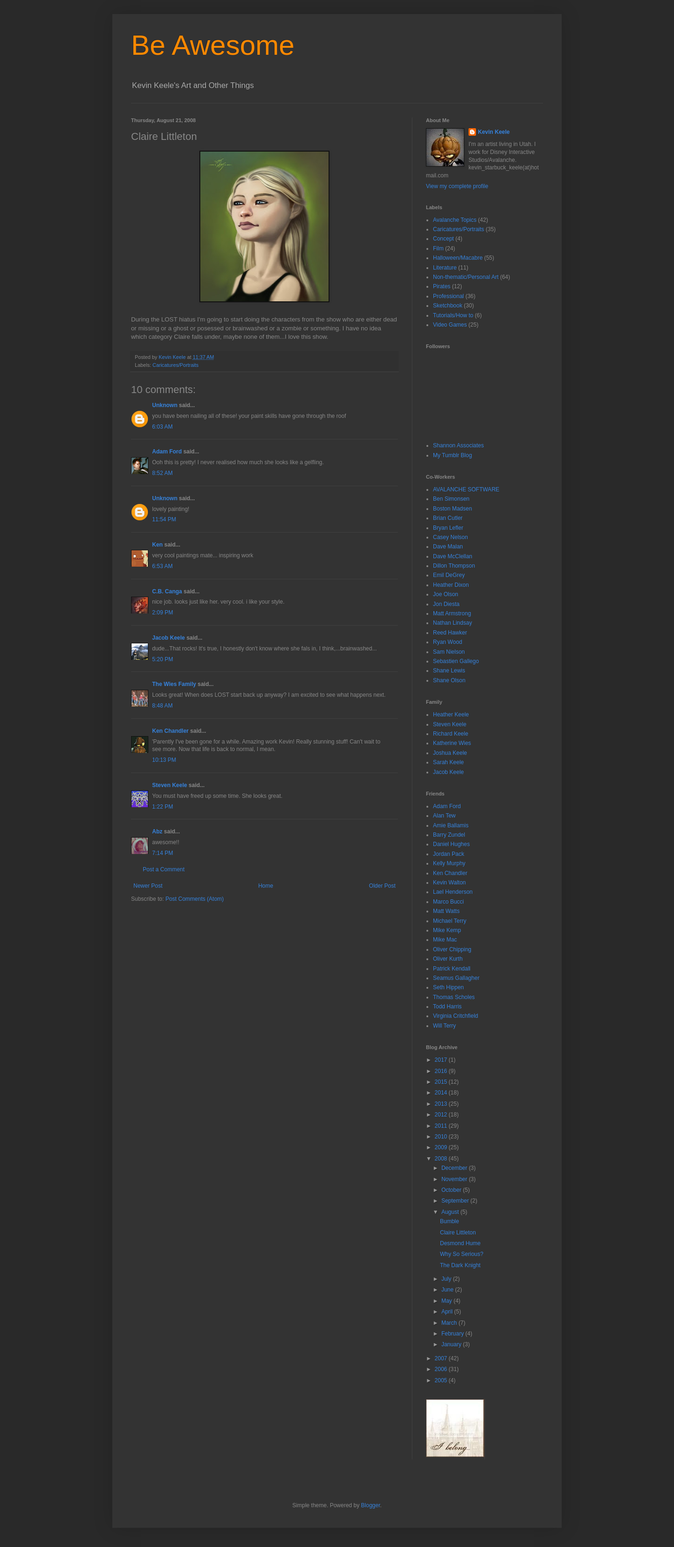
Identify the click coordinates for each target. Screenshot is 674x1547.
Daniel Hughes (451, 844)
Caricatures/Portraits (175, 365)
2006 (442, 1369)
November (455, 1179)
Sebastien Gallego (456, 661)
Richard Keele (450, 733)
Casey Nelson (450, 537)
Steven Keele (169, 785)
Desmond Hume (460, 1243)
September (455, 1200)
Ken (157, 544)
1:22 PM (162, 806)
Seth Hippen (448, 987)
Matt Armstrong (452, 613)
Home (265, 886)
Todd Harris (447, 1006)
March (450, 1323)
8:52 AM (162, 473)
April (447, 1311)
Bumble (449, 1221)
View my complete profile (457, 186)
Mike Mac (445, 939)
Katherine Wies (452, 743)
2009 (442, 1147)
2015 (442, 1082)
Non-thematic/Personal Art (465, 277)
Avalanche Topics (454, 220)
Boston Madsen (452, 508)
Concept (443, 238)
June (448, 1289)
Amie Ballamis (451, 825)
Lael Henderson (453, 892)
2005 (442, 1380)
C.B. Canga (167, 591)
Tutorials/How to (453, 315)
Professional (448, 296)
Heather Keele (451, 714)
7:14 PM (162, 853)
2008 (442, 1158)
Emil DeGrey (449, 575)
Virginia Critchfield (455, 1016)
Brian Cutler (447, 518)
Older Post (382, 886)
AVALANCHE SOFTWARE (466, 489)
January (452, 1344)
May (447, 1301)
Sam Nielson (449, 652)
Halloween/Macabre (458, 258)
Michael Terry (449, 921)
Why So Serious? (462, 1254)
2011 (442, 1126)
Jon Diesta (446, 604)
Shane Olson (449, 680)
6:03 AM (162, 426)
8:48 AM (162, 705)
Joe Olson (445, 594)
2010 (442, 1136)
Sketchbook (447, 305)
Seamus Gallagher (456, 978)
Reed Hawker (450, 632)
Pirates (441, 286)
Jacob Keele (168, 638)
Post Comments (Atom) (194, 899)
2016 (442, 1071)
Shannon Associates (458, 445)
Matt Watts (446, 911)
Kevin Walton (449, 882)
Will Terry (444, 1025)
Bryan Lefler (448, 528)
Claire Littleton (458, 1232)
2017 (442, 1060)
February (453, 1333)
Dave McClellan (452, 556)
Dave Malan (448, 546)
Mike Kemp (447, 930)
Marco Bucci (448, 901)
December (455, 1168)
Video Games (450, 324)
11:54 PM (164, 519)
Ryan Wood (447, 642)
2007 (442, 1358)
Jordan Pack (448, 854)
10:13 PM (164, 760)
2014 (442, 1092)
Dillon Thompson (454, 565)
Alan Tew (444, 815)
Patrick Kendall (451, 968)
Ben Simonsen (451, 499)
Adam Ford (167, 451)
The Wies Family (174, 684)
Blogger (370, 1505)
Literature (445, 267)
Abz (157, 831)
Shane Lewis (449, 670)
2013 (442, 1104)
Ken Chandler (170, 731)
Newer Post (147, 886)
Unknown (164, 405)
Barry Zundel (449, 835)
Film (438, 248)
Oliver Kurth (447, 959)
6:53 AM (162, 566)
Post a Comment (163, 869)
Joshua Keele (450, 753)
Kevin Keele (494, 132)
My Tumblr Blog (452, 455)
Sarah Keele (448, 762)
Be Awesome (212, 45)
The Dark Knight (460, 1265)
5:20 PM (162, 659)
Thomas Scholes (454, 997)
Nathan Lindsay (452, 623)
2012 (442, 1114)
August (451, 1212)
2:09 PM (162, 612)
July (447, 1279)
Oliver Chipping (452, 949)
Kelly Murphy (449, 863)
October (452, 1190)
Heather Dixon (451, 585)
